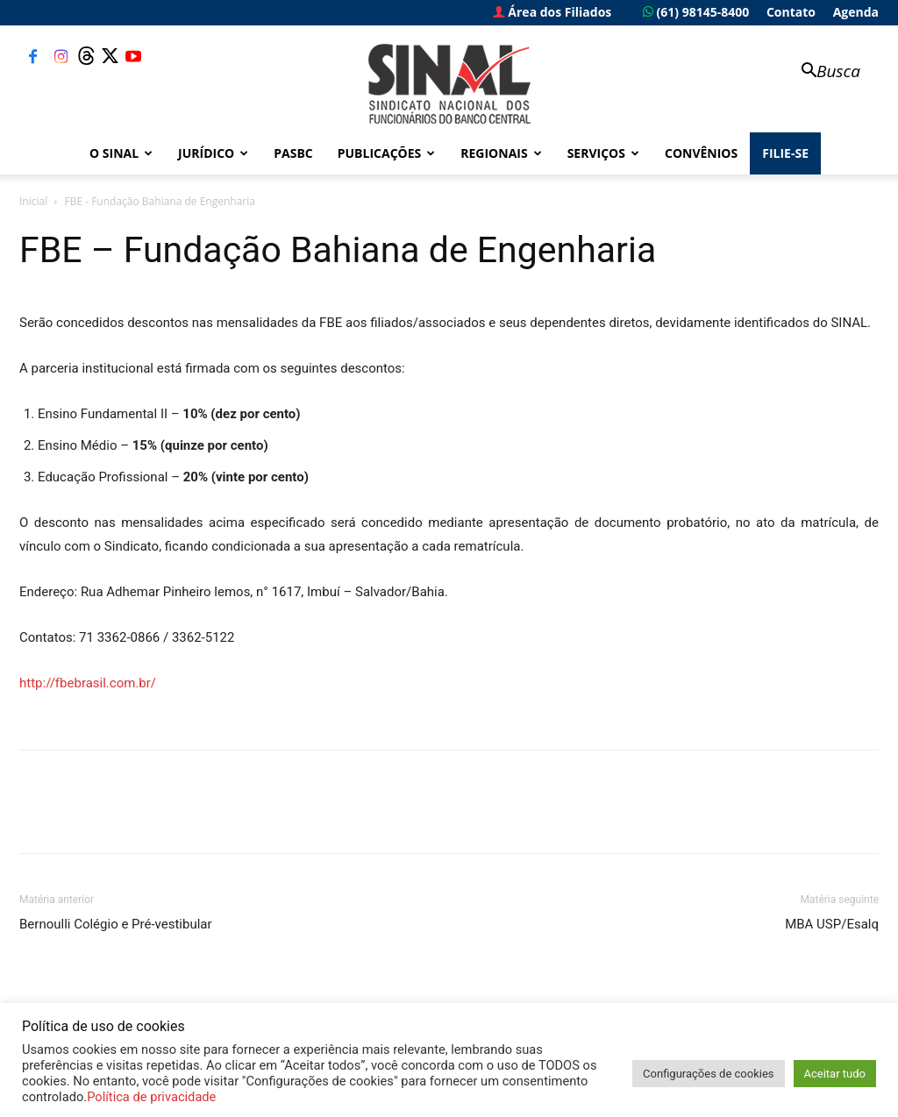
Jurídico (213, 153)
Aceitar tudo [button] (835, 1073)
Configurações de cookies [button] (708, 1073)
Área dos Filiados (552, 12)
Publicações (387, 153)
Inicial (33, 201)
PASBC (293, 153)
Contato (791, 12)
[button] (823, 72)
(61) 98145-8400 (696, 12)
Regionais (500, 153)
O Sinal (121, 153)
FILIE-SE (785, 153)
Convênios (701, 153)
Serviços (603, 153)
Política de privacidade (151, 1097)
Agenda (856, 12)
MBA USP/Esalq (832, 924)
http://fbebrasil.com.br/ (87, 683)
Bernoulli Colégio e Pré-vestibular (115, 924)
